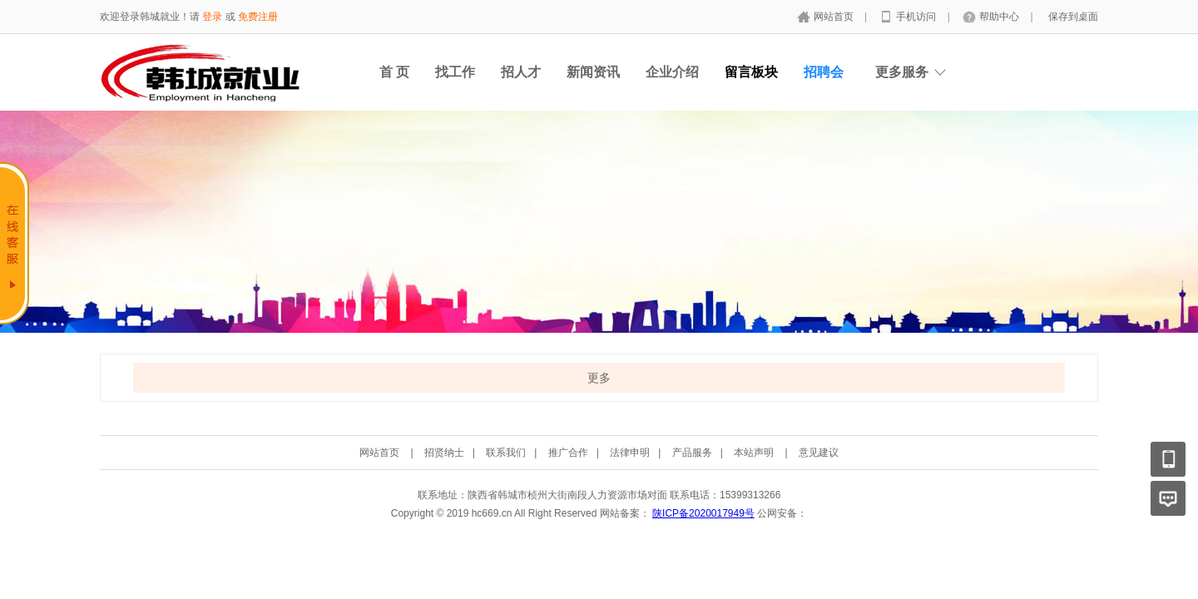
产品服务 (692, 452)
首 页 (394, 72)
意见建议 (819, 452)
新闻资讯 (593, 72)
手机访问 (917, 16)
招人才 (521, 72)
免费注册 (258, 16)
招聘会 (824, 72)
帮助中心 (1000, 16)
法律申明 (630, 452)
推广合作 (568, 452)
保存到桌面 (1073, 16)
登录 (212, 16)
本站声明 (754, 452)
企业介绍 (672, 72)
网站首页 (835, 16)
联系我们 (506, 452)
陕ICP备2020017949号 (703, 513)
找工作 (455, 72)
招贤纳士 (444, 452)
